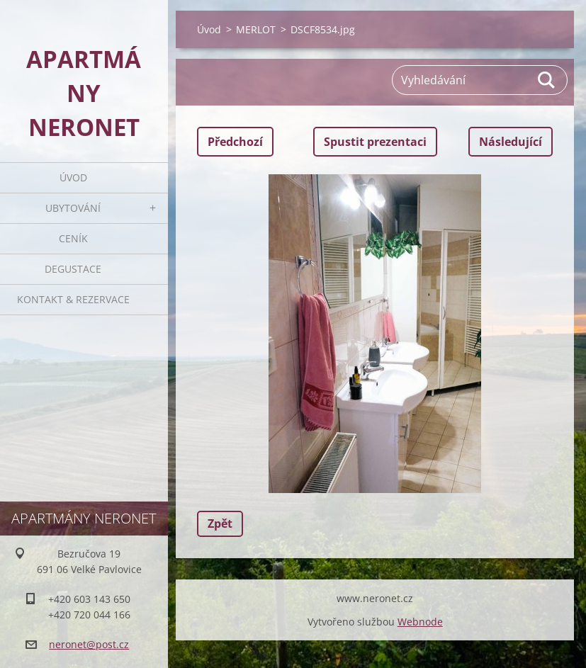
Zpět (220, 523)
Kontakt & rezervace (73, 299)
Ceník (73, 238)
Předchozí (235, 141)
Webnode (420, 621)
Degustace (73, 269)
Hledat (547, 80)
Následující (510, 141)
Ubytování (73, 208)
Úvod (73, 177)
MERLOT (256, 29)
